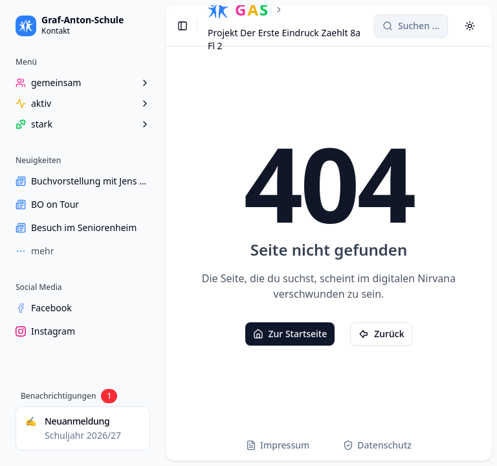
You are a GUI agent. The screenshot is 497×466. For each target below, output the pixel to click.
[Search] (411, 26)
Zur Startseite (290, 333)
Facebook (44, 308)
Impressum (277, 445)
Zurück (381, 333)
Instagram (45, 331)
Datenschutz (377, 445)
